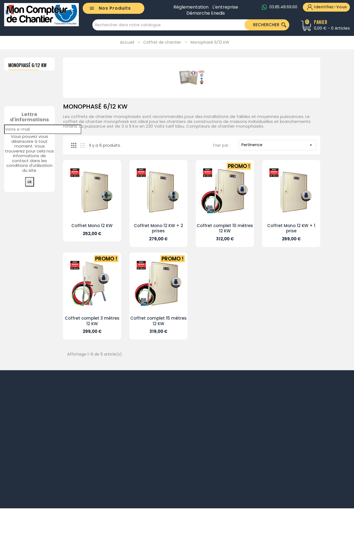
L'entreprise (225, 7)
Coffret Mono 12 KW (92, 225)
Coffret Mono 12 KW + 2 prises (158, 228)
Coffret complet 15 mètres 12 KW (158, 321)
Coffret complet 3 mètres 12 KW (92, 321)
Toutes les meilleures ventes (30, 296)
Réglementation (191, 7)
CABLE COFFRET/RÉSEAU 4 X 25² (50, 223)
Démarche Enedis (205, 13)
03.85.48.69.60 (283, 7)
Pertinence (277, 145)
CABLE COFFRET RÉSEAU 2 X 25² (42, 131)
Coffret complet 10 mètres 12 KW (225, 228)
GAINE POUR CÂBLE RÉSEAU (41, 178)
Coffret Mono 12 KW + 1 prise (291, 228)
